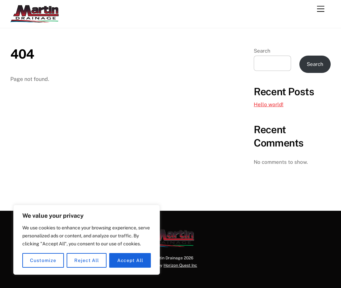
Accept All (130, 260)
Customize (43, 260)
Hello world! (268, 104)
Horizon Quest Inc (180, 265)
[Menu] (320, 9)
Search (262, 51)
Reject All (86, 260)
